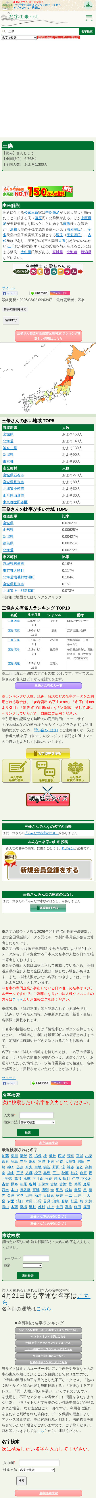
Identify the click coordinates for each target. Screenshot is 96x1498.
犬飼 (88, 1201)
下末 (50, 1161)
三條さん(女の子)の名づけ (48, 1223)
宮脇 (41, 1161)
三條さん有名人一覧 (48, 685)
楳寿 (14, 1184)
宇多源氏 (74, 235)
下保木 (43, 1184)
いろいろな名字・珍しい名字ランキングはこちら (48, 1330)
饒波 (46, 1167)
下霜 (38, 1201)
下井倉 (38, 1179)
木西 (14, 1207)
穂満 (38, 1195)
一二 (68, 1195)
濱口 (19, 1201)
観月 (66, 1179)
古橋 (54, 1184)
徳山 (10, 1173)
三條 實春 (13, 649)
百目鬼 (48, 1195)
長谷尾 (25, 1190)
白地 (38, 1167)
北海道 (72, 252)
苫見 (46, 1201)
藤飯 (23, 1156)
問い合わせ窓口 (46, 730)
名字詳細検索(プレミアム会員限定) (58, 37)
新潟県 (86, 252)
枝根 (74, 1173)
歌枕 (32, 1161)
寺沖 (23, 1161)
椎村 (41, 1207)
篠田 (86, 1207)
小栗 (88, 1156)
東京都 (8, 461)
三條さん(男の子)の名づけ (48, 1216)
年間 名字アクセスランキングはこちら (48, 1342)
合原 (83, 1173)
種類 (7, 1265)
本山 (14, 1190)
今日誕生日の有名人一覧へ (48, 1355)
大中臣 (26, 252)
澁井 (29, 1195)
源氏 (59, 235)
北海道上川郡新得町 (19, 591)
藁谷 (17, 1179)
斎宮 (5, 1184)
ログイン (68, 848)
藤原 (38, 218)
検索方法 (11, 1122)
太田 (59, 1207)
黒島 (46, 1173)
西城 (61, 1156)
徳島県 (8, 543)
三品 (19, 1173)
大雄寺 (70, 1161)
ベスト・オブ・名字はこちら (48, 1336)
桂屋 (74, 1201)
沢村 (32, 1207)
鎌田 (77, 1207)
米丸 (29, 1167)
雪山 (5, 1207)
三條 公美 (13, 640)
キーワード (12, 1258)
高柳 (68, 1207)
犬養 (61, 241)
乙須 (19, 1167)
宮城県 (57, 252)
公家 (27, 212)
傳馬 (77, 1184)
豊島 (14, 1161)
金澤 (10, 1195)
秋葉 (65, 1173)
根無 (68, 1190)
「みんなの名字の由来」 (42, 833)
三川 (56, 1173)
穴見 (19, 1195)
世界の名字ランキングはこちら (48, 1362)
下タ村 (86, 1179)
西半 (5, 1190)
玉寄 (48, 1179)
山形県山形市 (13, 495)
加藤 (5, 1156)
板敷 (52, 1156)
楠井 (59, 1195)
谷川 (32, 1184)
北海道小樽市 (13, 488)
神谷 (70, 1167)
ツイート (9, 288)
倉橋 (65, 1201)
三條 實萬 (13, 630)
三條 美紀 (13, 663)
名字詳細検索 (48, 1143)
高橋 (88, 1167)
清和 (13, 229)
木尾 (29, 1201)
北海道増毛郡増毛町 (19, 577)
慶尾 (86, 1184)
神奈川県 (10, 448)
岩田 (81, 1161)
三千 (11, 246)
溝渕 (45, 1190)
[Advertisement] (48, 88)
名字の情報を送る (15, 309)
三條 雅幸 (13, 620)
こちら (17, 999)
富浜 (36, 1190)
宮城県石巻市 (13, 475)
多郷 (29, 1173)
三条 (34, 212)
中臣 (48, 212)
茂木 (57, 1179)
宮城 (79, 1156)
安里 (10, 1201)
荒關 (70, 1156)
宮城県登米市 (13, 482)
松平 (38, 1173)
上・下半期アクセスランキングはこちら (48, 1349)
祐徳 (27, 1179)
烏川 (14, 1156)
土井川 (79, 1195)
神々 (10, 1167)
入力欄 (9, 1115)
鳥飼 (77, 1190)
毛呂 (59, 1190)
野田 (56, 1167)
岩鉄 (79, 1167)
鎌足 (56, 212)
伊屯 (75, 1179)
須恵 (56, 1201)
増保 (38, 1156)
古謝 (63, 1184)
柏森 (59, 1161)
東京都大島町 (13, 570)
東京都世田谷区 (15, 502)
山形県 (8, 530)
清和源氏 (74, 229)
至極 (23, 1207)
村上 (50, 1207)
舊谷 (5, 1161)
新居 (23, 1184)
